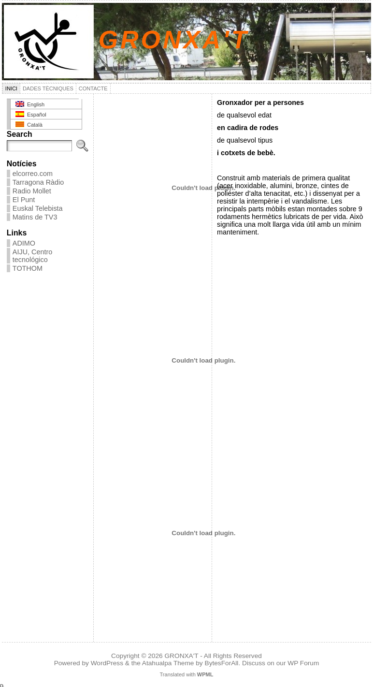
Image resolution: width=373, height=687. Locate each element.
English (29, 104)
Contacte (93, 88)
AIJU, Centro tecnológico (32, 255)
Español (30, 114)
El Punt (24, 200)
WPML (205, 674)
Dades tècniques (48, 88)
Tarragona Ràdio (38, 182)
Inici (11, 88)
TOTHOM (28, 268)
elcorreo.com (33, 173)
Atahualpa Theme (168, 663)
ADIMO (24, 243)
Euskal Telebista (38, 208)
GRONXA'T (174, 40)
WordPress (107, 663)
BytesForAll (222, 663)
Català (29, 124)
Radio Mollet (32, 191)
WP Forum (303, 663)
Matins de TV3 (35, 217)
